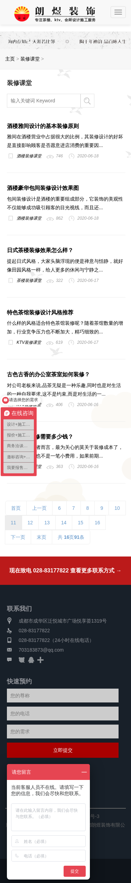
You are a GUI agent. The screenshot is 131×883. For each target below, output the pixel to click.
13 (47, 522)
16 (97, 522)
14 (64, 522)
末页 (41, 537)
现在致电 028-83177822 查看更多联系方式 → (65, 570)
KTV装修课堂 (29, 342)
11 (13, 522)
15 (80, 522)
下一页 (18, 537)
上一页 (39, 508)
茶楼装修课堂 (29, 280)
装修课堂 (30, 59)
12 (30, 522)
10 (117, 508)
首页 (16, 508)
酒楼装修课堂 (29, 156)
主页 (10, 59)
